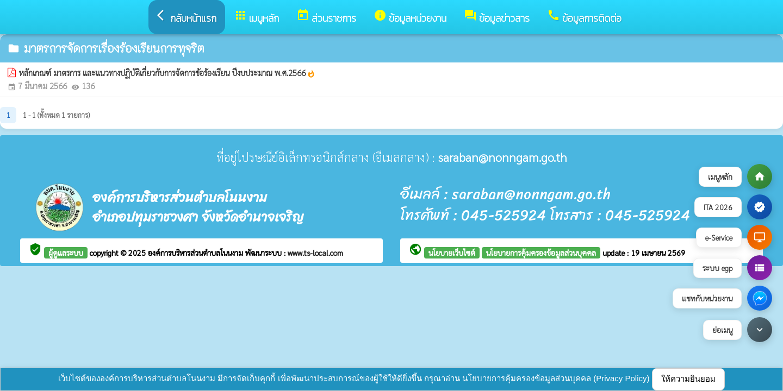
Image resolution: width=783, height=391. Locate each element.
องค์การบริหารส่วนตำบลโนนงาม (196, 252)
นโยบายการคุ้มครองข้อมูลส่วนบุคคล (541, 252)
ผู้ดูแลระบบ (65, 252)
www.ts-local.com (315, 252)
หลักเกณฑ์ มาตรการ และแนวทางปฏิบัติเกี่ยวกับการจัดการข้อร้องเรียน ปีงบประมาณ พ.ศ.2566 (167, 72)
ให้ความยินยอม (688, 378)
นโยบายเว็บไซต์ (451, 252)
